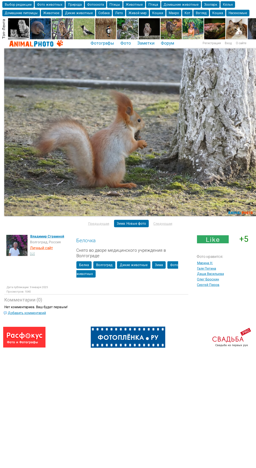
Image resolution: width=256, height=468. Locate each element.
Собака (104, 13)
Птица (153, 5)
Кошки (157, 13)
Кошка (217, 13)
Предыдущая (98, 224)
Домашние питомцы (21, 13)
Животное (51, 13)
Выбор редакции (18, 5)
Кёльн (228, 5)
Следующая (162, 224)
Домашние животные (181, 5)
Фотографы (102, 43)
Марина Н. (205, 263)
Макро (174, 13)
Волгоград (104, 265)
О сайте (241, 43)
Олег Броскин (208, 279)
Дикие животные (79, 13)
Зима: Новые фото (131, 224)
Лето (119, 13)
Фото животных (49, 5)
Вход (228, 43)
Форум (167, 43)
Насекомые (237, 13)
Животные (134, 5)
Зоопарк (210, 5)
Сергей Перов (208, 285)
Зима (159, 265)
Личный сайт (41, 248)
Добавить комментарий (27, 313)
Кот (187, 13)
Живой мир (137, 13)
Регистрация (212, 43)
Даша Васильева (210, 274)
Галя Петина (206, 269)
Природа (75, 5)
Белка (84, 265)
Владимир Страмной (47, 236)
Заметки (145, 43)
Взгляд (201, 13)
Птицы (114, 5)
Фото (125, 43)
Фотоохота (95, 5)
